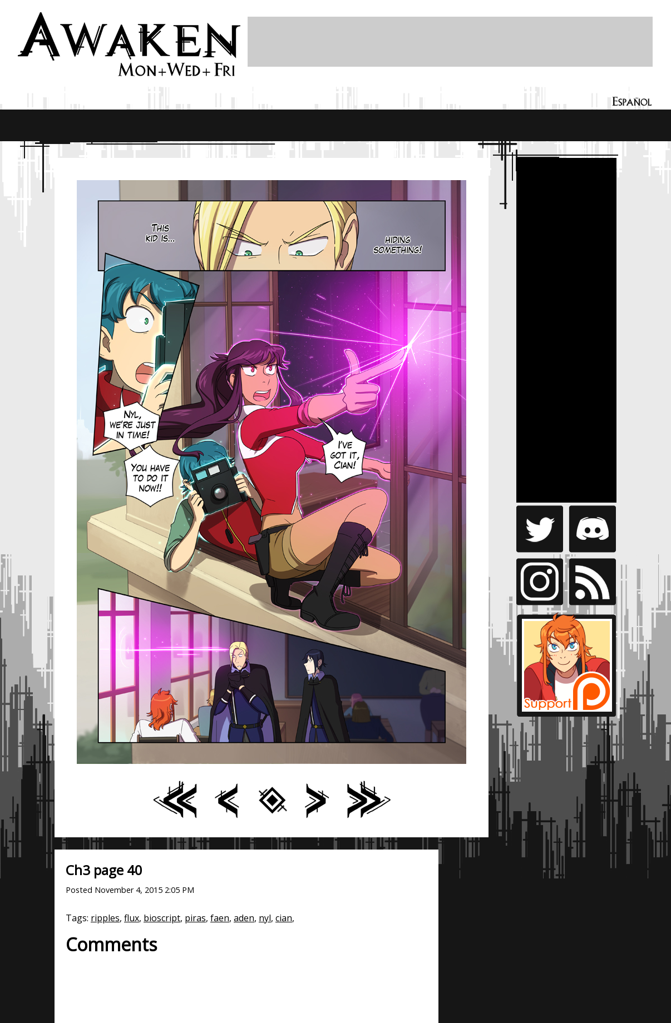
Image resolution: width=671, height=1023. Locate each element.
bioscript (162, 918)
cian (283, 918)
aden (244, 918)
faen (219, 918)
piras (195, 918)
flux (131, 918)
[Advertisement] (450, 42)
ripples (105, 918)
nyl (265, 918)
